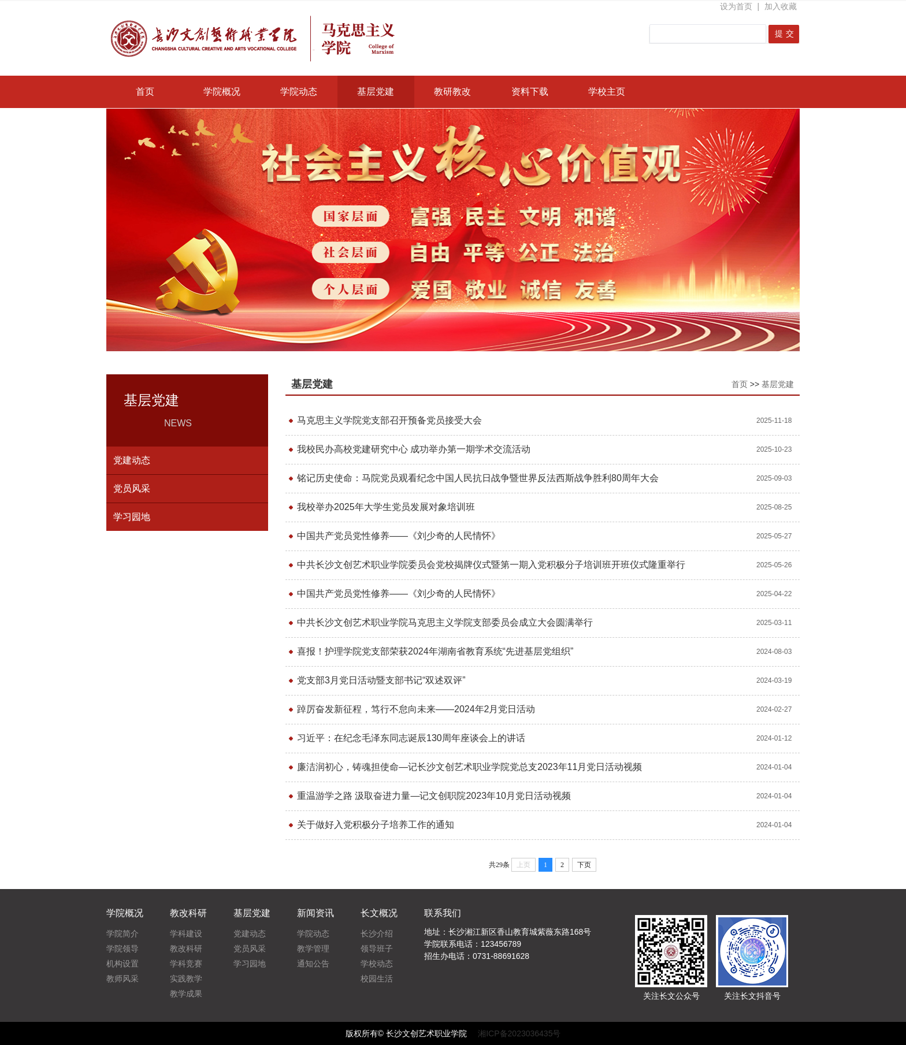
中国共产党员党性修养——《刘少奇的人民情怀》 (398, 536)
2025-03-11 (774, 623)
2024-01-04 (774, 767)
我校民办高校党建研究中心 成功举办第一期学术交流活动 (413, 449)
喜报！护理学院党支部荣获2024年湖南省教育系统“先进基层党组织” (435, 651)
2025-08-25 (774, 507)
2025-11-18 (774, 420)
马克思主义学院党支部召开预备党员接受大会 (389, 420)
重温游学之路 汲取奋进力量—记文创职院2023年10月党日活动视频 (434, 796)
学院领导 (122, 948)
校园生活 (377, 978)
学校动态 (377, 963)
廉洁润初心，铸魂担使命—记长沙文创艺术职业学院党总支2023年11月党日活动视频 (469, 767)
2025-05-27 (774, 536)
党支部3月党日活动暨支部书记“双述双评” (381, 680)
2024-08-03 (774, 652)
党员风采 (131, 488)
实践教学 (186, 978)
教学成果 (186, 993)
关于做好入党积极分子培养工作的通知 (375, 825)
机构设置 (122, 963)
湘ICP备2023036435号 (519, 1033)
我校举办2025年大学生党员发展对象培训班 (386, 507)
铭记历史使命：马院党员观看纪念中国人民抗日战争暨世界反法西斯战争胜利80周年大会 (478, 478)
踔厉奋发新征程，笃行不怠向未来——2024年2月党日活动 (416, 709)
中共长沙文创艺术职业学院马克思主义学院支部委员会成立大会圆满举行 (445, 622)
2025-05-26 (774, 565)
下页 (584, 865)
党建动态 (131, 460)
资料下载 (529, 91)
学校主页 (606, 91)
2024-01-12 (774, 738)
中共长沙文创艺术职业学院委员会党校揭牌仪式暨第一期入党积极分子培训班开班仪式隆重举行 (491, 565)
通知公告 (313, 963)
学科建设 (186, 933)
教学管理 (313, 948)
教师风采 (122, 978)
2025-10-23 (774, 449)
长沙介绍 (377, 933)
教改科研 (186, 948)
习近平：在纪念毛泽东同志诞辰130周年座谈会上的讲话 (411, 738)
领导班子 (377, 948)
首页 (145, 91)
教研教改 (452, 91)
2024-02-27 (774, 709)
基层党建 (375, 91)
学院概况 (221, 91)
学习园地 (131, 517)
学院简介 (122, 933)
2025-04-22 (774, 594)
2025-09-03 (774, 478)
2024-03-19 (774, 680)
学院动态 (298, 91)
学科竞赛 (186, 963)
